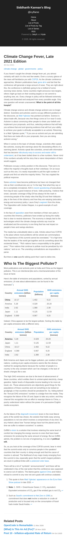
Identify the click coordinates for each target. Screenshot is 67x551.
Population (39, 292)
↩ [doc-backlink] (33, 482)
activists (12, 182)
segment (43, 202)
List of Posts (33, 23)
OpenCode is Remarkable (24, 525)
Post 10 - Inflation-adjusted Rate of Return (33, 533)
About (33, 20)
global (21, 69)
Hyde (43, 34)
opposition (19, 213)
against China (45, 472)
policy (40, 69)
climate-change (10, 69)
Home (33, 17)
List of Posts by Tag (33, 26)
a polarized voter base (39, 461)
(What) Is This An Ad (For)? (25, 529)
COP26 (35, 79)
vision (13, 430)
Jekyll (34, 34)
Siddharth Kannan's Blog (33, 7)
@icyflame (33, 12)
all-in (45, 82)
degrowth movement (29, 414)
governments (31, 69)
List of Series (33, 29)
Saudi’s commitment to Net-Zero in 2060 (33, 496)
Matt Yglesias (24, 116)
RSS (33, 32)
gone (40, 82)
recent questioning (41, 188)
